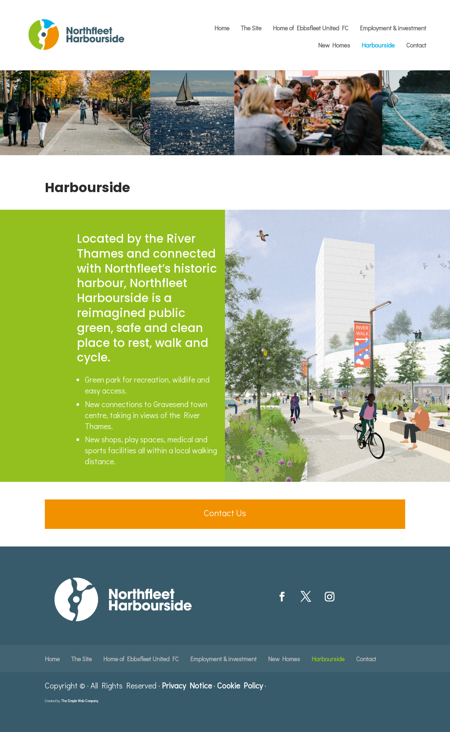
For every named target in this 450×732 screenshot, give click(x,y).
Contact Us (225, 512)
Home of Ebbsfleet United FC (310, 28)
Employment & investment (393, 28)
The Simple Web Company (79, 701)
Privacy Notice (187, 685)
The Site (251, 28)
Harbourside (378, 45)
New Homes (334, 45)
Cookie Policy (240, 685)
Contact (416, 45)
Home (221, 28)
